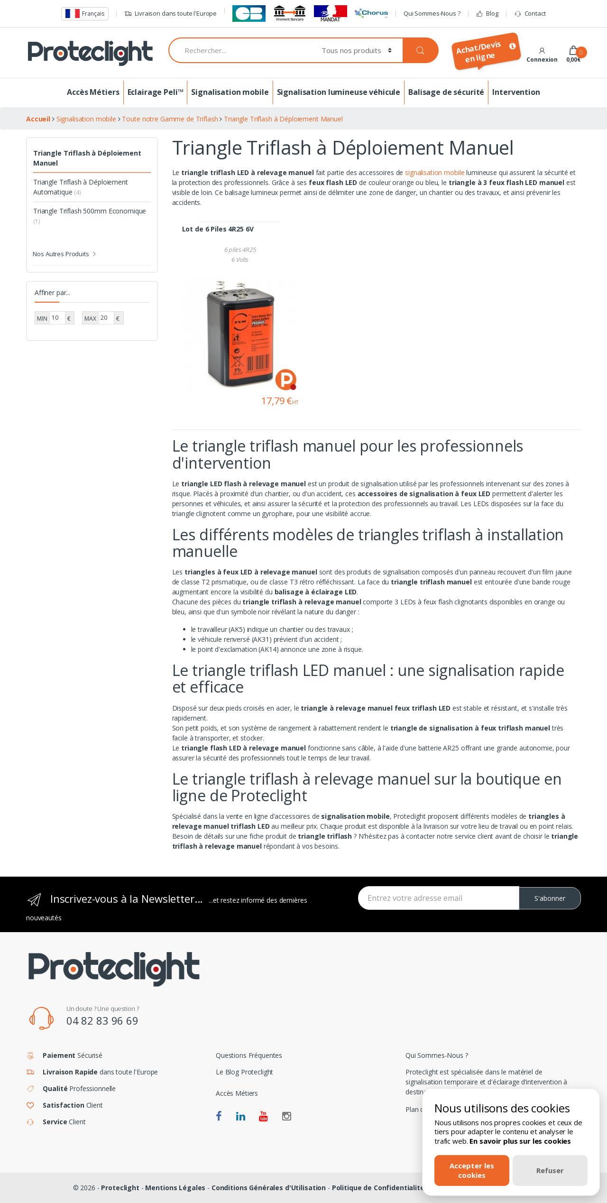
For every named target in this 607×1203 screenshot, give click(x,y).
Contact (530, 13)
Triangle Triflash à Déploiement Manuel (87, 157)
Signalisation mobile (229, 92)
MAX (90, 319)
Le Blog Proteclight (244, 1071)
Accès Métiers (93, 92)
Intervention (516, 92)
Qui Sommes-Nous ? (432, 13)
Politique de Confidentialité (378, 1187)
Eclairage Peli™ (156, 92)
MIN (42, 319)
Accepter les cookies (472, 1170)
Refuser (550, 1170)
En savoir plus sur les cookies (520, 1141)
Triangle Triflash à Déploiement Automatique (80, 186)
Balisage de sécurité (446, 92)
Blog (487, 13)
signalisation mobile (434, 172)
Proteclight (120, 1187)
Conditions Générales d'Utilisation (269, 1187)
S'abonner (549, 898)
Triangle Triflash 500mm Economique (89, 215)
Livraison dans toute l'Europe (170, 13)
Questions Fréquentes (249, 1055)
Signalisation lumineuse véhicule (339, 92)
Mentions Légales (175, 1187)
